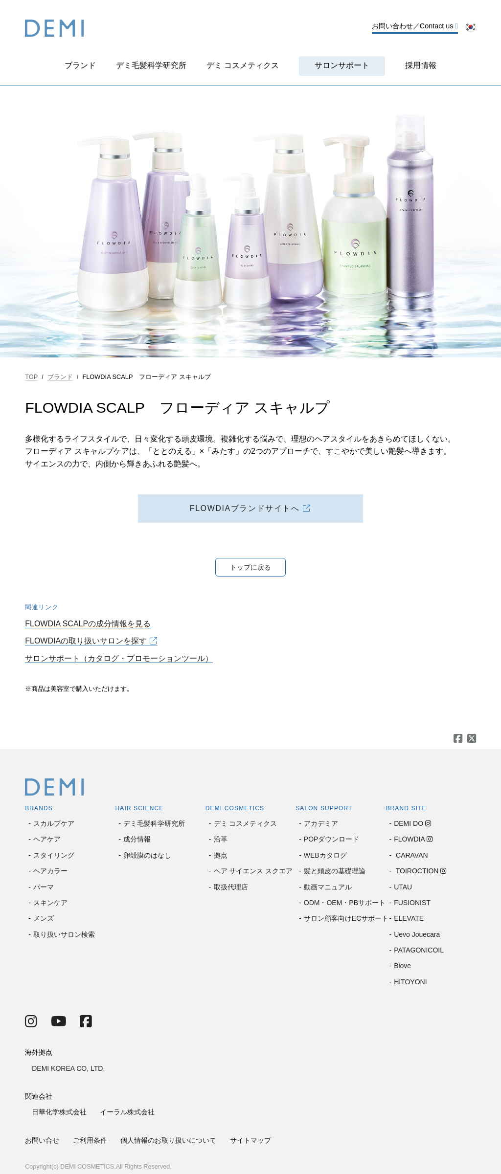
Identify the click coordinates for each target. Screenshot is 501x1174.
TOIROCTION (416, 871)
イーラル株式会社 (127, 1112)
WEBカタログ (325, 855)
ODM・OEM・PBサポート (345, 903)
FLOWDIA (409, 839)
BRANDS (39, 808)
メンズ (43, 918)
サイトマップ (250, 1140)
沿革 (221, 839)
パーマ (43, 887)
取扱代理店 (231, 887)
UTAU (403, 887)
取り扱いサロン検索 (64, 934)
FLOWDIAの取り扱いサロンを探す (86, 641)
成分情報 (137, 839)
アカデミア (321, 823)
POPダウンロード (332, 839)
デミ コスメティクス (242, 65)
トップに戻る (250, 567)
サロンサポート (342, 65)
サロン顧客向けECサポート (346, 918)
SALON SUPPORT (324, 808)
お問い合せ (42, 1140)
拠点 (221, 855)
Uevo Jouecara (417, 934)
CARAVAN (411, 855)
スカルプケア (53, 823)
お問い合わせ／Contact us (415, 26)
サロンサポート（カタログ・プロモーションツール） (119, 658)
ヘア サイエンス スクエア (253, 871)
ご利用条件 (90, 1140)
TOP (31, 376)
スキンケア (50, 903)
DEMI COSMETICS (234, 808)
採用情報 (420, 65)
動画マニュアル (328, 887)
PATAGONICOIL (419, 950)
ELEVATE (409, 918)
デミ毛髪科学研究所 (151, 65)
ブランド (80, 65)
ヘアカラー (50, 871)
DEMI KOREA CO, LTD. (68, 1068)
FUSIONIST (412, 903)
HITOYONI (410, 982)
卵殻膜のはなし (147, 855)
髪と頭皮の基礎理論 (334, 871)
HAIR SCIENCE (139, 808)
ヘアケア (47, 839)
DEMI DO (408, 823)
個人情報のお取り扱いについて (168, 1140)
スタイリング (53, 855)
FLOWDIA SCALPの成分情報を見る (88, 624)
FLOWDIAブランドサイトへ (245, 508)
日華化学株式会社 (59, 1112)
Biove (402, 966)
